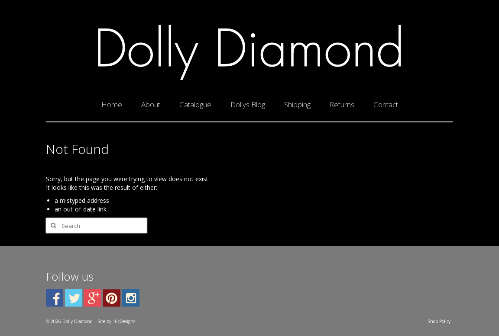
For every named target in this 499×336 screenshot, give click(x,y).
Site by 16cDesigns (116, 321)
